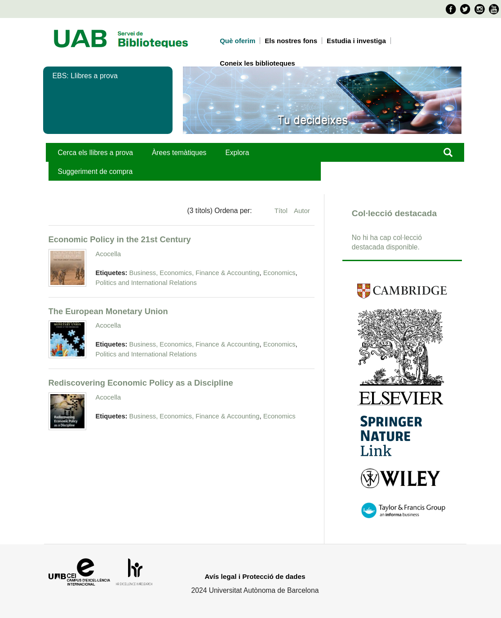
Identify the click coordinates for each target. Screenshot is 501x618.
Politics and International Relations (146, 282)
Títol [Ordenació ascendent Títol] (282, 210)
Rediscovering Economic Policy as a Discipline (141, 382)
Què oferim (237, 40)
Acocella (108, 254)
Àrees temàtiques (179, 152)
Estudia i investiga (356, 40)
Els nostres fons (291, 40)
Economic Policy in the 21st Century (120, 239)
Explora (237, 152)
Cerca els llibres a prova (95, 152)
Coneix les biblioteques (257, 63)
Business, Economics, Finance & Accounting (194, 272)
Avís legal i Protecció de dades (255, 576)
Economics (279, 272)
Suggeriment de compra (95, 171)
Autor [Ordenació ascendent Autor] (302, 210)
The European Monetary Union (108, 311)
